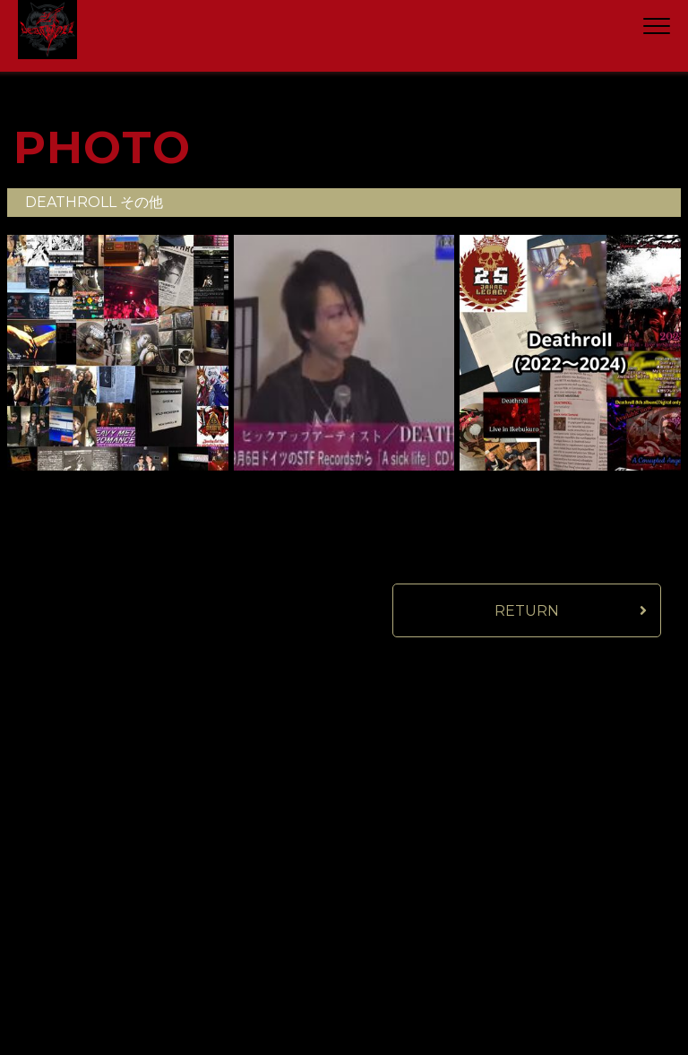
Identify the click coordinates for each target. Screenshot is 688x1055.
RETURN (526, 610)
